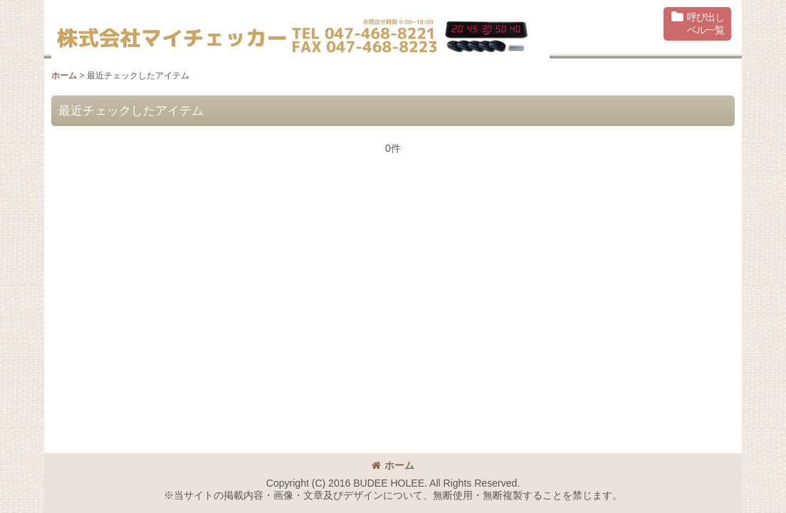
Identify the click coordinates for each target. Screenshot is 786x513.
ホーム (393, 465)
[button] (697, 24)
